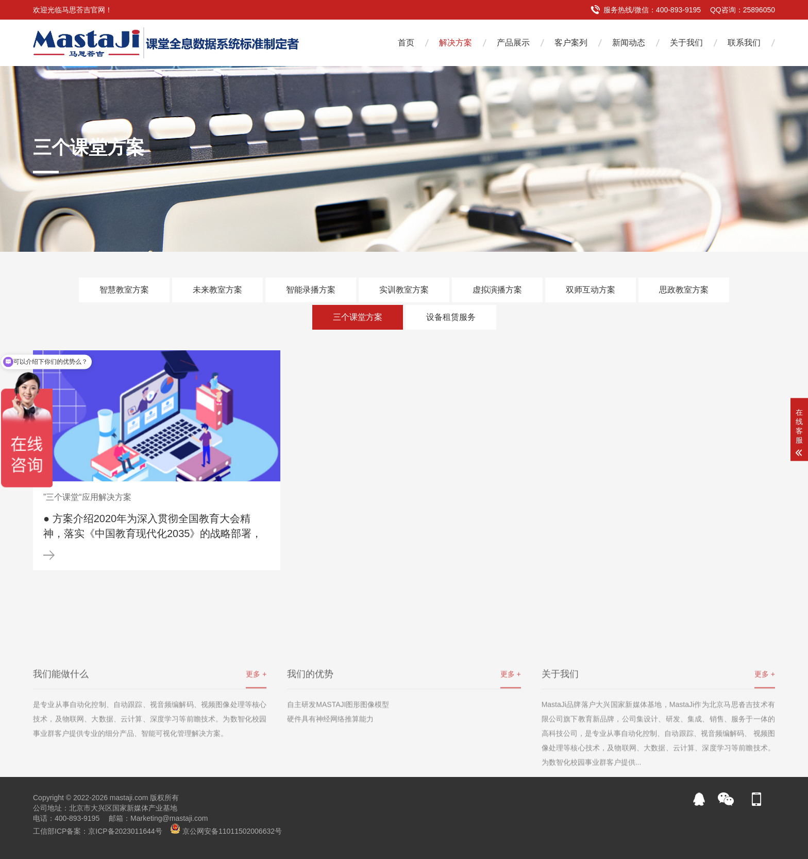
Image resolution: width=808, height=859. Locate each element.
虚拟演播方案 (497, 289)
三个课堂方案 (357, 317)
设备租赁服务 (451, 317)
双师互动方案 (590, 289)
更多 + (256, 725)
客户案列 (570, 42)
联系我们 (744, 42)
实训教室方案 (404, 289)
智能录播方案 (310, 289)
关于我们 (686, 42)
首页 (406, 42)
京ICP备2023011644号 (125, 831)
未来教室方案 (217, 289)
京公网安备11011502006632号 (232, 831)
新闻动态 (628, 42)
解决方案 (455, 42)
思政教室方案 (684, 289)
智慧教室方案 (124, 289)
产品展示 (513, 42)
